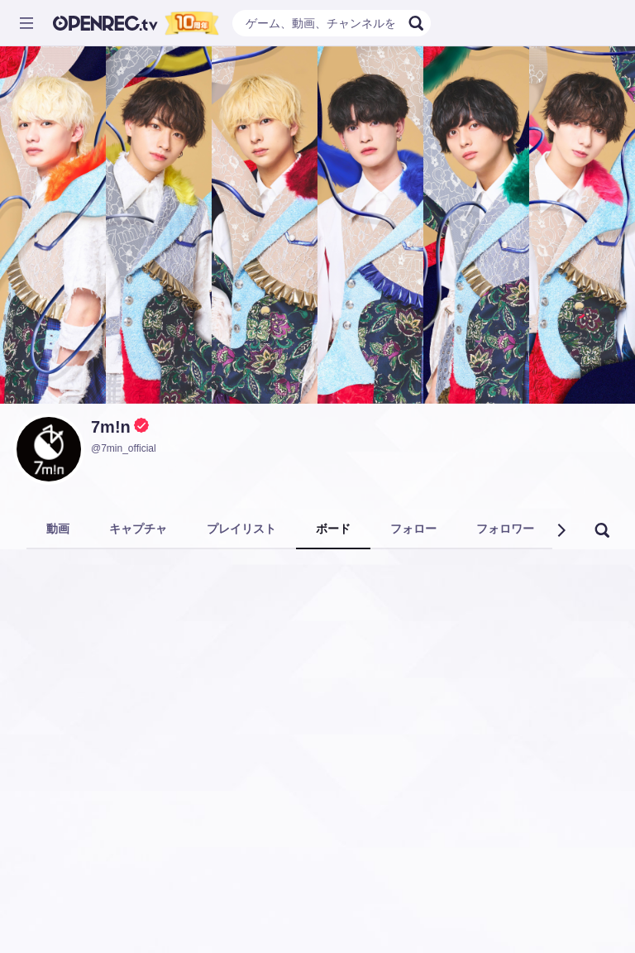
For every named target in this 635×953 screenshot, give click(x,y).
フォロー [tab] (413, 528)
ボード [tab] (333, 528)
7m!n (111, 427)
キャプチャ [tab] (138, 528)
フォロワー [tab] (505, 528)
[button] (560, 530)
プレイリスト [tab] (241, 528)
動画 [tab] (57, 528)
